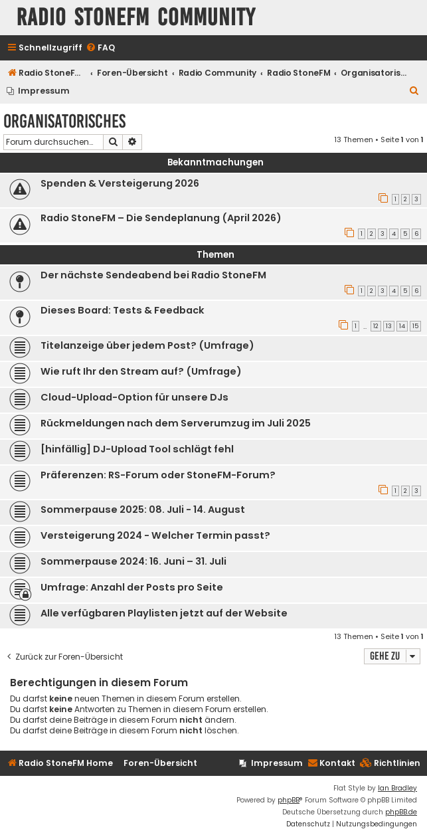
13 (389, 326)
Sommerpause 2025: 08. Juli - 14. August (143, 509)
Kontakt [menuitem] (331, 763)
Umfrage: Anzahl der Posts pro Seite (132, 587)
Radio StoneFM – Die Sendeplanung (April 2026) (161, 218)
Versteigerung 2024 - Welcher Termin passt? (155, 535)
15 (415, 326)
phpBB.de (401, 812)
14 (402, 326)
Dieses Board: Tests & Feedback (123, 310)
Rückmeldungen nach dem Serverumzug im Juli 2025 (176, 423)
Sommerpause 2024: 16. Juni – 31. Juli (133, 561)
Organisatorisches (64, 121)
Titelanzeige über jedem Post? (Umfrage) (147, 345)
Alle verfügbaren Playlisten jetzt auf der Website (164, 613)
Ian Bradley (397, 788)
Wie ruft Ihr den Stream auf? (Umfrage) (141, 371)
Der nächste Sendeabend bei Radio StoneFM (153, 275)
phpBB (288, 800)
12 (376, 326)
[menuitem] (100, 48)
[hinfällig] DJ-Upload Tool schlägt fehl (137, 449)
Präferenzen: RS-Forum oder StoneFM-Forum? (158, 475)
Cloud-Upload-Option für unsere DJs (134, 397)
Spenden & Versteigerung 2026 (120, 183)
